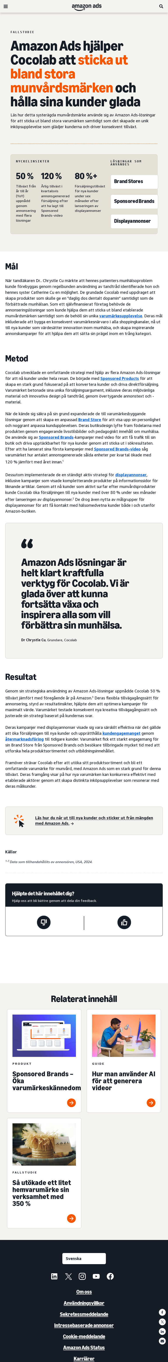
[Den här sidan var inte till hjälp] (44, 923)
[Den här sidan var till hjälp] (124, 923)
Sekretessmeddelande (84, 1314)
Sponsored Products (119, 378)
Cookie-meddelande (84, 1336)
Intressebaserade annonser (84, 1325)
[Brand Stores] (128, 182)
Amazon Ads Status (84, 1347)
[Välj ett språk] (84, 1258)
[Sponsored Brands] (134, 202)
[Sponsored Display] (132, 222)
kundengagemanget (121, 733)
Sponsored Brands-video (117, 449)
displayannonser (131, 474)
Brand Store (89, 419)
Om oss (84, 1292)
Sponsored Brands (56, 437)
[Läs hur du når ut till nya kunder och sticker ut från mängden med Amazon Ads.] (96, 821)
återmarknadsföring (24, 739)
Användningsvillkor (84, 1303)
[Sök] (161, 6)
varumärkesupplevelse (120, 315)
